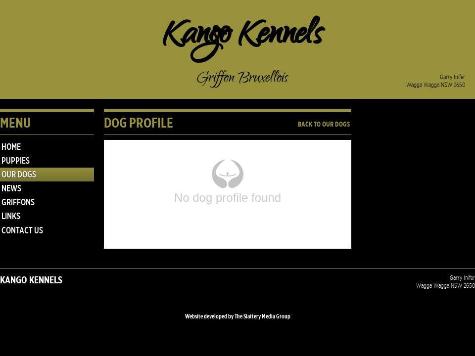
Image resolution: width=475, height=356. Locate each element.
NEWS (11, 188)
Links (10, 216)
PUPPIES (15, 161)
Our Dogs (18, 174)
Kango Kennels (243, 37)
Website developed (206, 316)
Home (11, 147)
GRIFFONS (18, 202)
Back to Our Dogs (324, 124)
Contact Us (22, 230)
